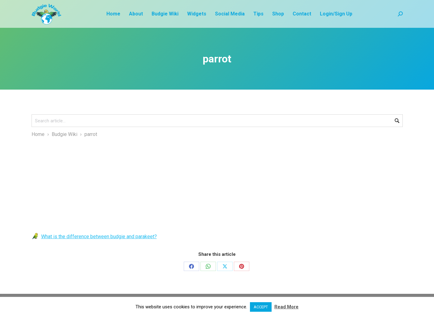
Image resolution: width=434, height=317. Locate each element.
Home (38, 134)
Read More (286, 307)
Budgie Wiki (64, 134)
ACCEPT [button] (261, 307)
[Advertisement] (217, 185)
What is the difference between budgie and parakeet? (99, 236)
